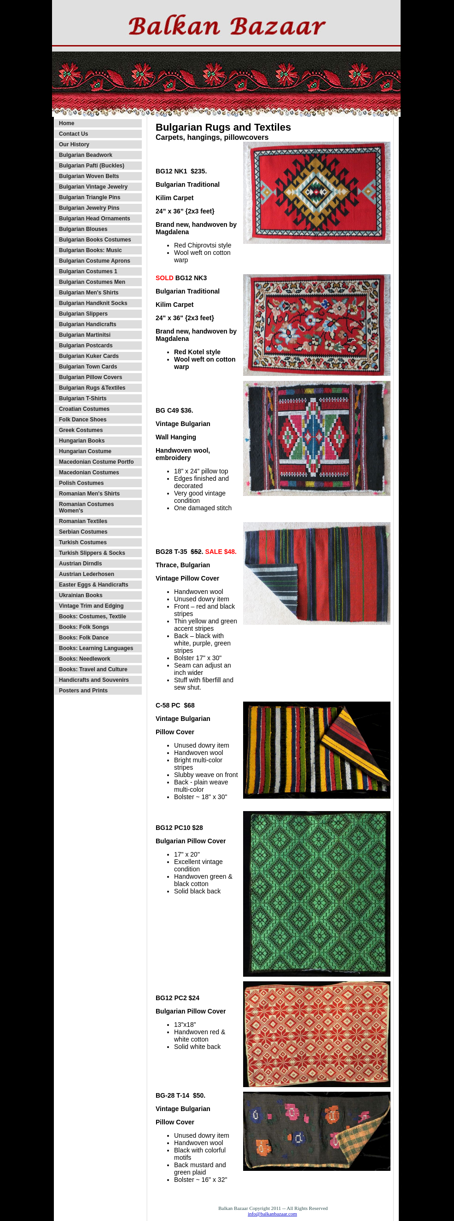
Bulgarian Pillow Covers (90, 377)
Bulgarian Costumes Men (92, 282)
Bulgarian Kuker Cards (89, 356)
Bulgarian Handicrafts (87, 324)
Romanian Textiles (83, 521)
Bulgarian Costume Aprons (94, 261)
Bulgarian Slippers (83, 314)
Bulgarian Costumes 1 (88, 271)
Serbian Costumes (83, 532)
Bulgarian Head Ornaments (94, 218)
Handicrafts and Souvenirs (94, 680)
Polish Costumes (81, 483)
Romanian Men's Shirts (89, 493)
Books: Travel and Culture (93, 669)
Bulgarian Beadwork (85, 155)
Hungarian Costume (85, 451)
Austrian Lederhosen (86, 574)
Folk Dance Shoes (82, 419)
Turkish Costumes (83, 542)
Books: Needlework (84, 659)
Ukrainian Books (81, 595)
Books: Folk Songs (84, 627)
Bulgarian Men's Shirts (89, 292)
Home (66, 123)
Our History (74, 144)
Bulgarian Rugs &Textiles (92, 388)
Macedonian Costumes (89, 472)
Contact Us (73, 134)
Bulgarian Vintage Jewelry (93, 187)
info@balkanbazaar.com (272, 1213)
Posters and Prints (83, 690)
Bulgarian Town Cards (88, 366)
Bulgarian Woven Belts (89, 176)
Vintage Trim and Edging (91, 606)
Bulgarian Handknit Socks (93, 303)
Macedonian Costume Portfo (96, 462)
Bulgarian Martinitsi (85, 335)
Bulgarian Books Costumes (95, 239)
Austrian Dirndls (80, 563)
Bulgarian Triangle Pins (89, 197)
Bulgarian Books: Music (90, 250)
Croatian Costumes (84, 409)
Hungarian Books (82, 441)
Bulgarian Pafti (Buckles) (91, 165)
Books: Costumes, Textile (92, 616)
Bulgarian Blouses (83, 229)
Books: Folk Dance (84, 637)
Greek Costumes (81, 430)
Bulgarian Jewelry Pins (89, 208)
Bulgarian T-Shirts (82, 398)
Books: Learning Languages (96, 648)
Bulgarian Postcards (86, 345)
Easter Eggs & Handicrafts (93, 585)
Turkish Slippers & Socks (92, 553)
